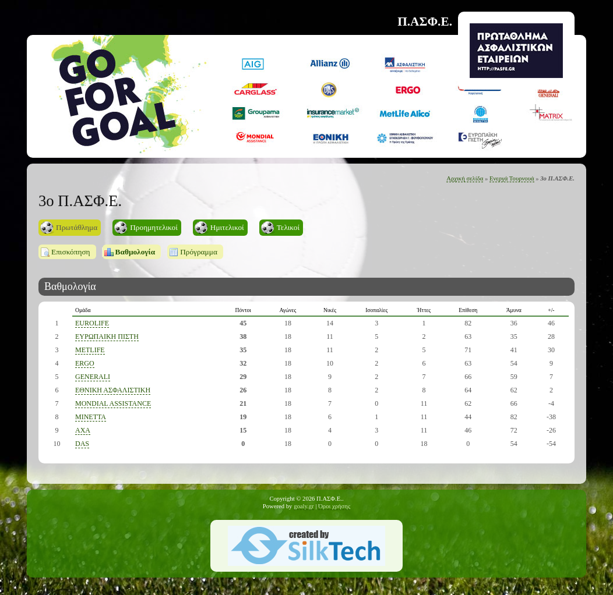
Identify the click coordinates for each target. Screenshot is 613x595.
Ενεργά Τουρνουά (511, 178)
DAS (82, 444)
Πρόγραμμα (198, 251)
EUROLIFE (92, 323)
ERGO (84, 363)
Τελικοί (288, 227)
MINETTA (90, 417)
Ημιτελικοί (227, 227)
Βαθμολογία (135, 251)
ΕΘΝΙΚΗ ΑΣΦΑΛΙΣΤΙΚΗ (112, 390)
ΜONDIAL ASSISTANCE (113, 403)
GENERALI (92, 377)
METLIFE (90, 350)
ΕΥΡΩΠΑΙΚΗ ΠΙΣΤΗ (107, 336)
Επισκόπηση (70, 251)
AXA (82, 430)
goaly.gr (304, 506)
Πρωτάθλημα (76, 227)
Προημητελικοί (154, 227)
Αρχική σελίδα (464, 178)
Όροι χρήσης (334, 506)
